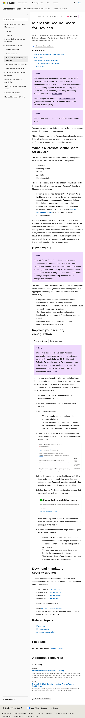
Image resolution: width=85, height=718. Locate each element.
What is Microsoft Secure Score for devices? (49, 55)
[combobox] (15, 19)
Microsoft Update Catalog (51, 608)
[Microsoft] (4, 3)
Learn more (57, 94)
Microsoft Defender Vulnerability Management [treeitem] (15, 25)
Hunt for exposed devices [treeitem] (15, 69)
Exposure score (42, 629)
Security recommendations (46, 632)
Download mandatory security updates (47, 63)
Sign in (80, 3)
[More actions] (81, 16)
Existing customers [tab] (56, 341)
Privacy (48, 713)
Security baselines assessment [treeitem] (16, 64)
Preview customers (67, 99)
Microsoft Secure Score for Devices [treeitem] (16, 59)
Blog (30, 713)
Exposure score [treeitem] (11, 54)
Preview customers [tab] (40, 341)
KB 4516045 (55, 595)
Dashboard (40, 626)
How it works (38, 57)
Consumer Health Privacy (64, 713)
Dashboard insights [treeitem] (12, 50)
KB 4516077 (55, 592)
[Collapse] (27, 15)
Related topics (39, 66)
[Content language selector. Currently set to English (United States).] (12, 708)
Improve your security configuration (46, 60)
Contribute (39, 713)
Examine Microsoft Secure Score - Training (48, 671)
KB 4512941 (56, 589)
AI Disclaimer (6, 713)
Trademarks (18, 716)
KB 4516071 (55, 599)
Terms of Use (6, 716)
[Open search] (74, 3)
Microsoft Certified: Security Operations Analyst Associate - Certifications (54, 685)
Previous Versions (20, 713)
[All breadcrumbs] (34, 16)
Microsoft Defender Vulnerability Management (49, 16)
